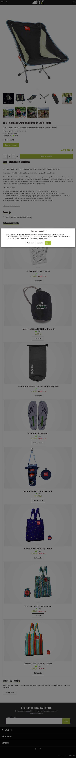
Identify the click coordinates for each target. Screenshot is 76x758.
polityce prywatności (43, 238)
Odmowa (40, 243)
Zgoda (48, 243)
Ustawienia (30, 243)
